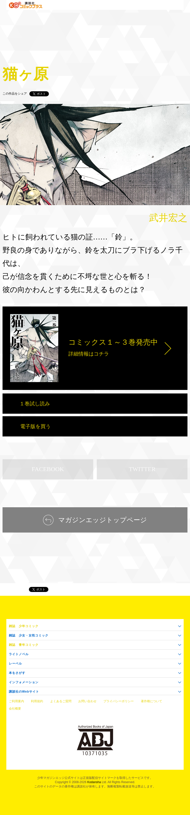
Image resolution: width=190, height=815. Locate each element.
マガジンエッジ (13, 589)
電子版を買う (35, 426)
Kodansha (94, 782)
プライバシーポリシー (118, 701)
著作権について (151, 701)
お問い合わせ (87, 701)
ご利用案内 (16, 701)
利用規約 (37, 701)
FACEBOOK (48, 469)
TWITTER (142, 469)
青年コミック (24, 645)
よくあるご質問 (60, 701)
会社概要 (15, 708)
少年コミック (24, 626)
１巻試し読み (35, 403)
